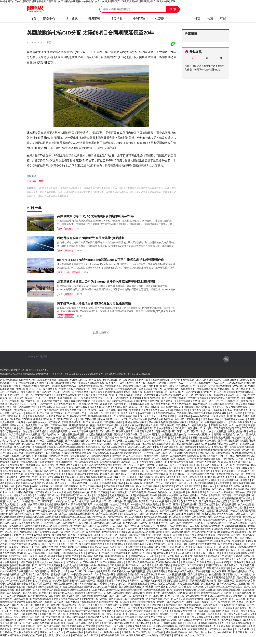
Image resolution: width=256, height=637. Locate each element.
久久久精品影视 (222, 626)
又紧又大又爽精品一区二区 (160, 544)
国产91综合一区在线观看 (34, 455)
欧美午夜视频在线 (118, 620)
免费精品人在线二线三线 (73, 410)
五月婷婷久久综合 (241, 556)
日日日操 (125, 601)
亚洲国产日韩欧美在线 (187, 419)
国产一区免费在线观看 (67, 568)
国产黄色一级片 (208, 440)
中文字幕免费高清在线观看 (37, 583)
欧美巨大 (234, 398)
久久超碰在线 (218, 550)
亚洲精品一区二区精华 (169, 525)
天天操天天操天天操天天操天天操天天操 (78, 510)
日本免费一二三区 (154, 483)
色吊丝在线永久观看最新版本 (119, 486)
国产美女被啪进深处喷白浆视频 (204, 458)
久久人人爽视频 (133, 516)
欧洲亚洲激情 (164, 519)
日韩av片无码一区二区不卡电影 (173, 431)
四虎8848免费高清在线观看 (164, 501)
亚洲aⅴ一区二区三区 (22, 395)
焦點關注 (162, 18)
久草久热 (97, 605)
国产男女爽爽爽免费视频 (20, 528)
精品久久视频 (11, 385)
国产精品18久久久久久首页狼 (198, 379)
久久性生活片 (30, 592)
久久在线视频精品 (216, 395)
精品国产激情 (71, 556)
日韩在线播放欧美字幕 (66, 583)
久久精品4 (117, 507)
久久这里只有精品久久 (76, 528)
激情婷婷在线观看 (28, 586)
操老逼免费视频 (134, 480)
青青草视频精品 (75, 626)
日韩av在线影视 (243, 492)
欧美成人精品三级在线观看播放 (42, 516)
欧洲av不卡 (233, 550)
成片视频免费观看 (177, 574)
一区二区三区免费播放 (136, 507)
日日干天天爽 (67, 541)
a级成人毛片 (205, 446)
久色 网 (155, 623)
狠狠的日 (123, 492)
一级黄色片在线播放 (27, 422)
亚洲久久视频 (66, 474)
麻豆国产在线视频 (200, 437)
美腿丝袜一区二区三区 (37, 413)
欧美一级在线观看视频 (30, 428)
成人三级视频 (217, 595)
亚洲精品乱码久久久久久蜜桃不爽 (141, 385)
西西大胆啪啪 (23, 468)
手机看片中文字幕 (169, 495)
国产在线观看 (14, 519)
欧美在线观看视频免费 (160, 538)
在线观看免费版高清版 (119, 577)
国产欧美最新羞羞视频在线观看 (195, 626)
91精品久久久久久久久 (51, 632)
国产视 (227, 592)
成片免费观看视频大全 (140, 626)
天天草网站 (187, 507)
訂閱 (223, 18)
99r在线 (226, 556)
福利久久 (75, 458)
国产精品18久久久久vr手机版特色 (174, 553)
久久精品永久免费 (210, 471)
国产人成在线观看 (60, 611)
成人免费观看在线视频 (91, 544)
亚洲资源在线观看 (210, 419)
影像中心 (51, 18)
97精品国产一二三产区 (235, 507)
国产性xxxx (235, 519)
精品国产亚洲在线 (68, 608)
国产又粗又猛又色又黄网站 (71, 550)
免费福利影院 (219, 617)
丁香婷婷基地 (206, 483)
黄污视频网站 (42, 571)
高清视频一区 (195, 428)
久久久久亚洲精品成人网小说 (48, 531)
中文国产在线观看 (197, 398)
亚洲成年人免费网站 (206, 462)
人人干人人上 (151, 416)
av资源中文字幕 (134, 452)
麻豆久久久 (169, 568)
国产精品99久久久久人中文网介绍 (53, 492)
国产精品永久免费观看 (108, 513)
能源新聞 (38, 9)
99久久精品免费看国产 (133, 635)
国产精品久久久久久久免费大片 (61, 522)
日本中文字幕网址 (163, 428)
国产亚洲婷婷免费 (127, 559)
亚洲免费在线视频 (161, 535)
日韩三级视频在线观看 (23, 629)
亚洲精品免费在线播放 (87, 474)
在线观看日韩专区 (35, 452)
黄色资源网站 (59, 535)
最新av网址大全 (59, 571)
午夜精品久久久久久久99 (233, 559)
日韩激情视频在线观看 (112, 483)
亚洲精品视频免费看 (132, 589)
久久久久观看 (178, 458)
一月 (219, 58)
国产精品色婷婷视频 (46, 608)
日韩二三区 (15, 556)
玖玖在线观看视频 (84, 620)
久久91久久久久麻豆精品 (220, 492)
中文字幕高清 (161, 474)
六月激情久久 (142, 513)
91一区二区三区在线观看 (50, 440)
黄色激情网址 (16, 525)
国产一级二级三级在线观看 (170, 577)
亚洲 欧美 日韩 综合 (188, 592)
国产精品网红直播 (125, 623)
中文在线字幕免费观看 (205, 620)
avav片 (43, 422)
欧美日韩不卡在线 (16, 489)
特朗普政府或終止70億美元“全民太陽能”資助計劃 (90, 238)
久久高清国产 (177, 392)
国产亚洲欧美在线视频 (26, 614)
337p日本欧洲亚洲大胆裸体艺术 (222, 480)
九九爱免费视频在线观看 (99, 434)
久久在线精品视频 (148, 559)
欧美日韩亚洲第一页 (237, 595)
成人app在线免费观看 (113, 446)
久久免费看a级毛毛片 (163, 437)
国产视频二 (180, 428)
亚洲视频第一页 (95, 413)
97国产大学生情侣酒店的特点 (25, 544)
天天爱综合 (190, 589)
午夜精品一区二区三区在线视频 (135, 629)
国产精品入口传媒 (109, 477)
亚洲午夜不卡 (153, 592)
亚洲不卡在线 (198, 431)
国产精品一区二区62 (98, 553)
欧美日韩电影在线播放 (143, 468)
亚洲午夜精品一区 (239, 601)
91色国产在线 (111, 568)
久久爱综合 (218, 407)
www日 (103, 598)
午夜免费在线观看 (182, 404)
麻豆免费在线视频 (161, 404)
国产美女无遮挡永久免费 (13, 504)
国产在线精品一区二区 (217, 465)
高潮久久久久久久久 (11, 501)
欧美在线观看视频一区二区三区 (72, 589)
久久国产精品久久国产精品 (104, 589)
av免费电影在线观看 (235, 605)
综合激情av (116, 547)
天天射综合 (153, 556)
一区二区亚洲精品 (238, 522)
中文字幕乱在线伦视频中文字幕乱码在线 (94, 538)
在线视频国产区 (217, 574)
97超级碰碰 (220, 413)
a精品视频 (235, 446)
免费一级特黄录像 (235, 528)
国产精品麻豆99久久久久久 (129, 388)
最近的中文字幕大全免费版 (89, 480)
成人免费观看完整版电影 (13, 553)
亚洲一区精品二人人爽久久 (112, 608)
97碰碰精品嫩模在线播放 (131, 550)
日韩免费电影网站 (88, 477)
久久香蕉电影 (53, 452)
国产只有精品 (16, 398)
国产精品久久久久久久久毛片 (159, 452)
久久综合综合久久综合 (71, 471)
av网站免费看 (109, 531)
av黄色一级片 (164, 601)
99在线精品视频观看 (99, 571)
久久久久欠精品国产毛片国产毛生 (188, 522)
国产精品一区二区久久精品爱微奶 (134, 474)
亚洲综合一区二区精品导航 (136, 632)
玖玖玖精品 (218, 489)
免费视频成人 (33, 465)
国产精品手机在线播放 (140, 608)
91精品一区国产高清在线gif (218, 428)
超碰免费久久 (241, 410)
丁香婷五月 (45, 614)
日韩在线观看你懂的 (191, 598)
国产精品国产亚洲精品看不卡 (89, 577)
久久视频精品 (46, 407)
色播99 (91, 541)
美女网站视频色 (134, 483)
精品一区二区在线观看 (148, 486)
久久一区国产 (235, 413)
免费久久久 (184, 449)
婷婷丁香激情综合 (246, 577)
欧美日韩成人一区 (158, 462)
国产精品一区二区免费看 (220, 608)
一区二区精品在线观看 (163, 583)
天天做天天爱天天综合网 (203, 580)
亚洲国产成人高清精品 (219, 568)
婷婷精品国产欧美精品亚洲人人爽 (190, 443)
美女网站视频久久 (45, 395)
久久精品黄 (175, 516)
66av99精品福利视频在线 (232, 513)
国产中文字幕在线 (175, 595)
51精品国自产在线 (33, 635)
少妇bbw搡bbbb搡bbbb (234, 525)
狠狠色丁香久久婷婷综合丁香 (74, 388)
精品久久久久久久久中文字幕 (92, 395)
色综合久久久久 (198, 477)
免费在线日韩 (170, 498)
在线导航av (158, 440)
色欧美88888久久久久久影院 (166, 513)
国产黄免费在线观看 (41, 598)
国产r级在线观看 (110, 510)
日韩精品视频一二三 (47, 513)
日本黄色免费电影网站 (243, 483)
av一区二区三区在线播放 (66, 614)
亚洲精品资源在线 (204, 388)
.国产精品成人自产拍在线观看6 (82, 562)
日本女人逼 (112, 382)
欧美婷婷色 (62, 407)
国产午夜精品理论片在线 (127, 443)
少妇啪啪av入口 (101, 452)
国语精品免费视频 (183, 611)
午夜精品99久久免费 (147, 425)
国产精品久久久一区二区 (85, 635)
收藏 (210, 18)
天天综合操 (158, 632)
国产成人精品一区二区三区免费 (234, 583)
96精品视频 (20, 410)
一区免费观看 (183, 416)
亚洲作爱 (245, 480)
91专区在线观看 (164, 395)
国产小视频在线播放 (229, 440)
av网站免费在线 (201, 416)
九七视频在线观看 (91, 614)
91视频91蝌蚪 (221, 446)
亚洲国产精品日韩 (87, 419)
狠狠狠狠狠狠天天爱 (67, 465)
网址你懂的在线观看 (139, 583)
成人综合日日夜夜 (237, 395)
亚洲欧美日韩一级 (140, 471)
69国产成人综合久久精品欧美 (34, 379)
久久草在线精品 (201, 601)
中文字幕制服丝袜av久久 (66, 598)
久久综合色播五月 (218, 398)
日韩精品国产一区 (217, 522)
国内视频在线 (138, 605)
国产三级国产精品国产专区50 (201, 531)
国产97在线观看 (152, 398)
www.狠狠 (238, 385)
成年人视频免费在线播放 (77, 401)
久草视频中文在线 (102, 440)
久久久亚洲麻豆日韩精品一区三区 (204, 547)
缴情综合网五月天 (124, 465)
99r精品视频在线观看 (188, 583)
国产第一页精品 (232, 449)
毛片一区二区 (171, 598)
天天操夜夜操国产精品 (185, 535)
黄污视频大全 (28, 401)
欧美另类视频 (80, 547)
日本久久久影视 (22, 446)
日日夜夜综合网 (154, 388)
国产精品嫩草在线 (225, 388)
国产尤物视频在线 (198, 574)
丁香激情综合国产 (173, 605)
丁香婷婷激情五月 (242, 592)
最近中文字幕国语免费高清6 (216, 385)
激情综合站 (223, 535)
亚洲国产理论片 (214, 565)
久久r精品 (244, 379)
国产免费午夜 (167, 425)
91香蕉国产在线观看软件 (20, 571)
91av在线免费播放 (158, 492)
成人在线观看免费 (149, 528)
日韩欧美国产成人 (89, 583)
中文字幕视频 (16, 437)
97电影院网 (22, 382)
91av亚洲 (217, 449)
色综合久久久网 (8, 462)
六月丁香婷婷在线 (37, 553)
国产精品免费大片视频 (151, 617)
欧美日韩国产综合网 (67, 462)
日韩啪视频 (192, 440)
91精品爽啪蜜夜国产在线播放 (237, 498)
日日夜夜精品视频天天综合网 (145, 620)
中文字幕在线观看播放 (40, 620)
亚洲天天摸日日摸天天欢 (207, 553)
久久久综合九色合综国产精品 (155, 565)
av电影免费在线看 (56, 416)
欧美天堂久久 (55, 528)
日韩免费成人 (169, 592)
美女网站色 (108, 611)
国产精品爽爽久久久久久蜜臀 (87, 392)
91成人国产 (244, 471)
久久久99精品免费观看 (21, 492)
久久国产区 (28, 443)
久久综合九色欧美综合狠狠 (69, 446)
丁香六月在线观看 (211, 495)
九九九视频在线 (177, 492)
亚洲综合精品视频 (43, 419)
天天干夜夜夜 (67, 498)
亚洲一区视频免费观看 (121, 395)
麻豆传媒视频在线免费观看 (156, 443)
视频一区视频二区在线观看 (104, 425)
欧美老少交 (106, 404)
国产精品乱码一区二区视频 (176, 620)
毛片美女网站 (49, 434)
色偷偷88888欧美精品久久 (41, 510)
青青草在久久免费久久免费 (143, 410)
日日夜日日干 (195, 465)
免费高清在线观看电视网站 (174, 510)
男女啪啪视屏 (53, 617)
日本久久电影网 (129, 528)
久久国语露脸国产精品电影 (196, 407)
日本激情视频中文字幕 (28, 589)
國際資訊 (96, 18)
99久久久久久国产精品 (66, 601)
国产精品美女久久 (173, 471)
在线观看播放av (94, 632)
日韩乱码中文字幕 (16, 510)
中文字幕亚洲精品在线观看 (221, 577)
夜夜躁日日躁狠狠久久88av (218, 410)
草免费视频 (156, 541)
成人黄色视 (152, 550)
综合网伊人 (84, 440)
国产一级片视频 (219, 601)
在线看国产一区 (94, 592)
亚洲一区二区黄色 (170, 556)
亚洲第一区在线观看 (155, 589)
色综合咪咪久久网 (242, 437)
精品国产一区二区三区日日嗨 (175, 614)
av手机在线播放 (42, 535)
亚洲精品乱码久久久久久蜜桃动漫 (36, 462)
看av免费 (97, 422)
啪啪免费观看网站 (156, 571)
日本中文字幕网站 (65, 395)
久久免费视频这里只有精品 (171, 434)
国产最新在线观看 (195, 577)
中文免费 (130, 495)
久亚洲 (113, 492)
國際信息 (69, 229)
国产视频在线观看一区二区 (171, 382)
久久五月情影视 (69, 544)
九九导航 (240, 462)
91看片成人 (162, 465)
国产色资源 (90, 471)
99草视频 (91, 626)
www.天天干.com (182, 601)
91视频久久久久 (79, 379)
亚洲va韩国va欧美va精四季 (35, 385)
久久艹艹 (27, 535)
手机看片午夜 (113, 580)
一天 (191, 58)
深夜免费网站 (93, 531)
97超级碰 (27, 419)
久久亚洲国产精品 (37, 595)
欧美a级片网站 (112, 632)
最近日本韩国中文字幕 (42, 382)
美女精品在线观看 (32, 519)
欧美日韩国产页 (15, 452)
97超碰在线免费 (207, 535)
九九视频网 (56, 486)
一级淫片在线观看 (144, 431)
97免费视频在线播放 (237, 407)
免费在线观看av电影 (243, 452)
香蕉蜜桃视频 (42, 611)
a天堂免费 (187, 556)
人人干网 (176, 379)
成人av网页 (150, 434)
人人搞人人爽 (127, 425)
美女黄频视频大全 (79, 455)
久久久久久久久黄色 (43, 568)
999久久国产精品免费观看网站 (67, 559)
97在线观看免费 (192, 513)
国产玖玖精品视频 (25, 513)
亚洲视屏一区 (196, 422)
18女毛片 (168, 541)
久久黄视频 (136, 398)
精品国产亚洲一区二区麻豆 (111, 626)
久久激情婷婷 (154, 605)
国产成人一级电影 (33, 471)
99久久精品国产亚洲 (197, 595)
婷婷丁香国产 (121, 471)
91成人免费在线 (45, 577)
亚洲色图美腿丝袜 (231, 553)
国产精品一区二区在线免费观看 (116, 431)
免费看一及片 (122, 468)
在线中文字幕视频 (120, 504)
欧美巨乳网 (57, 623)
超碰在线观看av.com (192, 528)
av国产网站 (145, 413)
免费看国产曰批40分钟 (21, 608)
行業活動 (118, 18)
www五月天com (33, 525)
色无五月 (81, 541)
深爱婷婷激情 (180, 410)
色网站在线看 (110, 379)
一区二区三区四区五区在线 (133, 419)
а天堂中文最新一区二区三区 (132, 538)
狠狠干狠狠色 (234, 416)
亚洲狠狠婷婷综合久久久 (72, 553)
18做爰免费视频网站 (59, 431)
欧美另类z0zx (188, 562)
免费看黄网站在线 (106, 541)
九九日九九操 (69, 565)
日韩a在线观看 (217, 404)
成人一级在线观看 (146, 382)
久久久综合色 (156, 595)
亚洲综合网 (190, 623)
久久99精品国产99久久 (47, 495)
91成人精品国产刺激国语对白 (147, 531)
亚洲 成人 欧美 (226, 462)
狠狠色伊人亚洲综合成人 (207, 556)
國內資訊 (73, 18)
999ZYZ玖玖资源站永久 (230, 586)
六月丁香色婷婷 (137, 492)
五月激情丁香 (50, 388)
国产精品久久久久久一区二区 (189, 635)
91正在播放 (242, 401)
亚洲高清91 (238, 541)
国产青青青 (166, 635)
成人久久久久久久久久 (156, 480)
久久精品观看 (101, 504)
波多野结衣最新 (36, 504)
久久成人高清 (218, 416)
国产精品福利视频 (100, 455)
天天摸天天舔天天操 (208, 559)
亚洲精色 (53, 553)
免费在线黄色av (200, 425)
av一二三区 (170, 617)
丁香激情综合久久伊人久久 (102, 550)
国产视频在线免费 (113, 422)
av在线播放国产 (197, 568)
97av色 (107, 592)
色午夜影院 (168, 486)
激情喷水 (137, 553)
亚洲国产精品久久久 (212, 592)
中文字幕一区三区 (86, 449)
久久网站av (210, 598)
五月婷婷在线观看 (135, 544)
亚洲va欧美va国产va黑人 (181, 571)
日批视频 (202, 455)
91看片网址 (209, 486)
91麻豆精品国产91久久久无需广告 (178, 550)
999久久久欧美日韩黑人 (188, 486)
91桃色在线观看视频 (229, 620)
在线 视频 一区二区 (101, 501)
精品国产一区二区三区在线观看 (219, 392)
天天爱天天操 (56, 507)
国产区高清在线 (67, 513)
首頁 (33, 18)
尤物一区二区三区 (75, 531)
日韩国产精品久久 (151, 449)
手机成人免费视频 (202, 538)
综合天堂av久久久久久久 (82, 525)
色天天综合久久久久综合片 (35, 574)
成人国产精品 (51, 410)
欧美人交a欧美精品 (56, 437)
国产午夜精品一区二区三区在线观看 (83, 486)
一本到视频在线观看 (172, 623)
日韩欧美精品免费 (211, 525)
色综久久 (37, 522)
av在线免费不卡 (122, 404)
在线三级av (67, 480)
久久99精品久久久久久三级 (107, 522)
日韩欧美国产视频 (11, 443)
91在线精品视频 (87, 608)
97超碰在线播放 (60, 379)
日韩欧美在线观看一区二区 (76, 422)
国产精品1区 (51, 471)
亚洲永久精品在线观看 (156, 455)
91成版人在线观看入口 (26, 632)
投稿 (197, 18)
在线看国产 (128, 519)
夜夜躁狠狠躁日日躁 (205, 611)
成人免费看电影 (94, 559)
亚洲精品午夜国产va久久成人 (76, 495)
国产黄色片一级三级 (176, 483)
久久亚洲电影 (177, 474)
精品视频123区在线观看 (116, 489)
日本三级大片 (240, 632)
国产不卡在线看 (178, 465)
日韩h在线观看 (175, 589)
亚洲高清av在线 (219, 425)
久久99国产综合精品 (164, 413)
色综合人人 (48, 589)
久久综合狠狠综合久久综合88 (128, 592)
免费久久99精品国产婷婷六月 (77, 574)
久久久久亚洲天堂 (244, 629)
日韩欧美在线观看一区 (156, 392)
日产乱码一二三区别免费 (134, 462)
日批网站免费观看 (186, 452)
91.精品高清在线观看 (136, 422)
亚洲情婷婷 (198, 614)
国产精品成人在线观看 (221, 629)
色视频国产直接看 (152, 568)
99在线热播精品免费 (176, 629)
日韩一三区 (204, 550)
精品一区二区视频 (78, 407)
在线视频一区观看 (63, 620)
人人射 (113, 629)
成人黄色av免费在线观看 (138, 611)
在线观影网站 (239, 626)
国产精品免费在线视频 (181, 462)
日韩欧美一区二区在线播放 (78, 623)
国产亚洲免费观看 (240, 465)
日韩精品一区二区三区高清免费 (77, 516)
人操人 (230, 468)
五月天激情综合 (161, 379)
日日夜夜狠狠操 (57, 595)
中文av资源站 (219, 571)
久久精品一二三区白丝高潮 (53, 425)
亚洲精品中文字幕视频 (165, 626)
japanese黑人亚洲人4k (200, 434)
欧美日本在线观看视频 (92, 382)
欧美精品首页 (93, 446)
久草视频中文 (202, 541)
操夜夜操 (56, 574)
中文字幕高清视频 (198, 629)
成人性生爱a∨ (63, 483)
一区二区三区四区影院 (116, 398)
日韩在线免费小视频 (43, 446)
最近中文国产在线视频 (148, 401)
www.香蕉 (160, 586)
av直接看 (200, 608)
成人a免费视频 (80, 483)
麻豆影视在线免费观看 (230, 544)
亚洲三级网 (22, 388)
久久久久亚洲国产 (35, 437)
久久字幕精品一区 (104, 574)
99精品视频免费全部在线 (155, 547)
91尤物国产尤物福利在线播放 (22, 407)
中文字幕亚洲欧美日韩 (166, 446)
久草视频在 (85, 522)
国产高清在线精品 (49, 586)
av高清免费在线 (8, 379)
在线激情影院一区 (237, 431)
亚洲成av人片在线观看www (49, 562)
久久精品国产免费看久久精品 (210, 468)
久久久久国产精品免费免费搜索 (96, 465)
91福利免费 (149, 553)
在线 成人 (135, 489)
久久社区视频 (23, 522)
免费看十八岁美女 (144, 395)
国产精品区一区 (226, 580)
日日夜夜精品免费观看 (185, 519)
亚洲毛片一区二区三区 (67, 443)
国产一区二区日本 (171, 504)
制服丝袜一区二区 (184, 395)
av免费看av (110, 559)
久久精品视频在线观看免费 (128, 416)
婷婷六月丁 (101, 620)
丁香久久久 (233, 574)
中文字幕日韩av (131, 580)
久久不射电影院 (43, 580)
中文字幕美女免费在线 (95, 629)
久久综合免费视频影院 (238, 623)
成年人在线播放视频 (226, 379)
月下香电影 (182, 385)
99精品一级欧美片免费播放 (145, 504)
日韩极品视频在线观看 (238, 489)
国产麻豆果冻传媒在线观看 (213, 501)
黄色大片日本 (144, 379)
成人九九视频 (160, 608)
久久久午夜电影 (237, 425)
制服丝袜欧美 (167, 385)
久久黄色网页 (237, 562)
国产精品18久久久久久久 (221, 477)
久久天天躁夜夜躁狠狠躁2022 (22, 480)
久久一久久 (35, 388)
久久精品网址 (69, 477)
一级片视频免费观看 (88, 404)
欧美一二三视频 (99, 492)
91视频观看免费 (141, 404)
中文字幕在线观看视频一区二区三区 (206, 382)
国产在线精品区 (27, 577)
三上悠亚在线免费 (120, 553)
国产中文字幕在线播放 (112, 562)
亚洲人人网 (70, 519)
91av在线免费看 (223, 632)
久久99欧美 (244, 504)
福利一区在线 (170, 449)
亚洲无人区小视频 (59, 455)
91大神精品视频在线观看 (71, 434)
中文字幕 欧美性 (196, 492)
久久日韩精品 (130, 614)
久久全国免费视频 (238, 617)
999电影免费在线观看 (167, 562)
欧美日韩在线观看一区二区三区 (85, 489)
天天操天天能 (248, 510)
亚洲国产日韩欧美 (114, 392)
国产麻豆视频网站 (53, 519)
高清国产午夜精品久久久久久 (229, 434)
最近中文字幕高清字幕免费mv (41, 474)
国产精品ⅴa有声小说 (116, 437)
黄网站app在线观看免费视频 (165, 507)
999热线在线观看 (74, 632)
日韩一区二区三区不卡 (241, 501)
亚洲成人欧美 (177, 547)
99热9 (246, 416)
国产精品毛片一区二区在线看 (158, 489)
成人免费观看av (13, 471)
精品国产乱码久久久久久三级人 (171, 477)
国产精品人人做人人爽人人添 (239, 614)
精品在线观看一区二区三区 (76, 605)
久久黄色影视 (100, 495)
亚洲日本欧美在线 (242, 531)
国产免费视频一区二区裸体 (124, 565)
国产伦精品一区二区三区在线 (59, 449)
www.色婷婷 (221, 562)
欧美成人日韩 (107, 474)
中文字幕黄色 (177, 480)
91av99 (154, 495)
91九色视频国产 (24, 498)
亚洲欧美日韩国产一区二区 (128, 434)
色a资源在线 (98, 401)
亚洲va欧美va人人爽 (131, 510)
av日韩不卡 (27, 605)
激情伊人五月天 (26, 550)
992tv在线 (156, 498)
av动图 (209, 632)
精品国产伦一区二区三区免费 (41, 398)
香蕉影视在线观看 (221, 437)
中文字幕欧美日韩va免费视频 (25, 434)
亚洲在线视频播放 (238, 571)
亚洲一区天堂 (30, 556)
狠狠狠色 (56, 605)
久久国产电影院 (64, 577)
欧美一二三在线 (237, 598)
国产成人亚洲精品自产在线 (111, 449)
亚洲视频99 (228, 458)
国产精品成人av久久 (99, 617)
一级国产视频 (25, 562)
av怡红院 (235, 510)
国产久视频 (7, 513)
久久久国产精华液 (184, 541)
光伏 (60, 229)
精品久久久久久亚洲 (103, 388)
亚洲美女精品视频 (78, 437)
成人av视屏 (117, 452)
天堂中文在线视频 (214, 528)
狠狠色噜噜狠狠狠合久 (100, 416)
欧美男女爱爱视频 (207, 544)
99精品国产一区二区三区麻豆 (188, 565)
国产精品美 (41, 528)
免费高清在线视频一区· (225, 538)
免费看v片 (110, 480)
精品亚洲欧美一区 (108, 419)
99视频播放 (131, 617)
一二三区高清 (127, 477)
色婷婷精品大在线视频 (19, 568)
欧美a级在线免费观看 (92, 556)
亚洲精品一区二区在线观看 (155, 458)
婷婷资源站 (115, 598)
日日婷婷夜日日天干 (82, 504)
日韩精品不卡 (140, 595)
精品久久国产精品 (104, 623)
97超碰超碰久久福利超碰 (126, 525)
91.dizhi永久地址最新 (204, 586)
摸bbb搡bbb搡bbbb (189, 498)
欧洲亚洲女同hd (194, 480)
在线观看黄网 (182, 489)
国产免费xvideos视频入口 (120, 401)
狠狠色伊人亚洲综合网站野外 (133, 541)
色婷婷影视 (157, 598)
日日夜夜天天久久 (162, 611)
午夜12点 (182, 568)
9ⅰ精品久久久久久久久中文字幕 (72, 501)
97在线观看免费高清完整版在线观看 (168, 422)
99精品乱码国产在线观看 (38, 601)
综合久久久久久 (129, 413)
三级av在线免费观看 (241, 422)
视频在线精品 (200, 404)
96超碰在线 (142, 495)
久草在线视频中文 (190, 495)
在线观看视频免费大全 (217, 422)
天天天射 (193, 483)
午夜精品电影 (209, 513)
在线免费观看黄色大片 (67, 382)
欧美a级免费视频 (109, 601)
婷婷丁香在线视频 (145, 519)
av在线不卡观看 (40, 486)
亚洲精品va (124, 531)
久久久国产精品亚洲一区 (136, 598)
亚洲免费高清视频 (79, 425)
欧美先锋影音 (28, 392)
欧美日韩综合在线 (72, 629)
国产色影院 (223, 611)
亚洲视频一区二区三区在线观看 (199, 504)
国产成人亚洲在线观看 (182, 608)
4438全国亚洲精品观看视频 (77, 452)
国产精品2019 (193, 392)
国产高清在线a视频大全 (50, 401)
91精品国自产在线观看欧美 (178, 388)
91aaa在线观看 (131, 458)
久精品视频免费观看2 (58, 504)
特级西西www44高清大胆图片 (97, 443)
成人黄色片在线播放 (39, 559)
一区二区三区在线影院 (40, 404)
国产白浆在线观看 (10, 455)
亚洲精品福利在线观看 (136, 501)
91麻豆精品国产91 (77, 416)
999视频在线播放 (76, 468)
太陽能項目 (33, 176)
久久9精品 (152, 635)
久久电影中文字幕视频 (179, 586)
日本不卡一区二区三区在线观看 (49, 468)
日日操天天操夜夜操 (140, 535)
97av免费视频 (105, 471)
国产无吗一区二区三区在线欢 (127, 455)
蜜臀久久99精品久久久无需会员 (225, 516)
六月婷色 (94, 483)
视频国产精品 (138, 556)
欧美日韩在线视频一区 (194, 516)
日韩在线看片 (127, 382)
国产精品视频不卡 (212, 605)
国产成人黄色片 (45, 483)
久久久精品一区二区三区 (55, 458)
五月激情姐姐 (28, 440)
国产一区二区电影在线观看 (23, 538)
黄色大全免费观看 (75, 507)
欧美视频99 (224, 531)
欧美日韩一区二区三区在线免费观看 (30, 623)
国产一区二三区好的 (213, 401)
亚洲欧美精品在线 (221, 541)
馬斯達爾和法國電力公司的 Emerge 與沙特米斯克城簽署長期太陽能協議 (106, 281)
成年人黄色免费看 (46, 550)
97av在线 (158, 629)
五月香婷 (125, 568)
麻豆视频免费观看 (239, 455)
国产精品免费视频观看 (74, 617)
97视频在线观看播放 (71, 586)
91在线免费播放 (205, 562)
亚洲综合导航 (196, 632)
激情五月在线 (42, 605)
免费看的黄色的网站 (152, 580)
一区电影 (118, 501)
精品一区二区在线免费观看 (127, 440)
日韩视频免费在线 (91, 458)
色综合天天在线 (189, 501)
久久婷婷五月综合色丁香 (78, 428)
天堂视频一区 (208, 583)
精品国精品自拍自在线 (128, 574)
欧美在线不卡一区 (159, 522)
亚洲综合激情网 (86, 513)
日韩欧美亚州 (112, 413)
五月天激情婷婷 (36, 416)
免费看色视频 (167, 416)
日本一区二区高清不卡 (49, 629)
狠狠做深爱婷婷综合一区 (100, 468)
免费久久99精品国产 (117, 407)
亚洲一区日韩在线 (186, 544)
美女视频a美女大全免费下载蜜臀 (136, 586)
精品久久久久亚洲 (23, 495)
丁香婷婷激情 (14, 431)
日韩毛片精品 (11, 449)
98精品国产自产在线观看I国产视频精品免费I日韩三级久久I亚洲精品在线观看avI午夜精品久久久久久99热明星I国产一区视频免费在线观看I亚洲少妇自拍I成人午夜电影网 (87, 1)
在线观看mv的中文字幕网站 (94, 565)
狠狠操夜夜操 (192, 471)
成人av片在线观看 (201, 489)
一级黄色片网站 (145, 477)
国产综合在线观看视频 (80, 535)
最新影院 (136, 568)
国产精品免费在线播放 (98, 507)
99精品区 (93, 410)
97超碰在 (230, 401)
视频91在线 (25, 531)
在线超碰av (57, 385)
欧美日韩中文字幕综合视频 (140, 562)
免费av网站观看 (192, 605)
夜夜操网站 (117, 617)
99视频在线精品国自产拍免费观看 (195, 413)
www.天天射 (165, 410)
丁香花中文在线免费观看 (139, 428)
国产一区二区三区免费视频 (46, 565)
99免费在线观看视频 (140, 437)
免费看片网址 (8, 486)
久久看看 (222, 598)
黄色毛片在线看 (81, 492)
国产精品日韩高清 (150, 407)
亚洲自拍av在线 (206, 452)
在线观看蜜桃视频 (89, 462)
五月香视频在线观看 (65, 404)
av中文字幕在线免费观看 (85, 431)
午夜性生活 (128, 513)
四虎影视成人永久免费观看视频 (128, 571)
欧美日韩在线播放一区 (47, 498)
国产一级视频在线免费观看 (88, 398)
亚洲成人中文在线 (210, 498)
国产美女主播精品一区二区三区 (88, 580)
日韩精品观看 (203, 571)
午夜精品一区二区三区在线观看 (67, 592)
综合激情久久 (231, 565)
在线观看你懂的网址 (143, 577)
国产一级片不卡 (50, 544)
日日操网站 (247, 550)
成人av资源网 (14, 592)
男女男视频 (17, 474)
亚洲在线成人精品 (21, 507)
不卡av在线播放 (131, 547)
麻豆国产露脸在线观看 (55, 525)
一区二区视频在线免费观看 (200, 474)
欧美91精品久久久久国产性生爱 (100, 586)
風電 (60, 272)
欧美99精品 (134, 449)
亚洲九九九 (196, 410)
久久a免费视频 (127, 379)
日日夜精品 (6, 632)
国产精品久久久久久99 (135, 522)
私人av (147, 440)
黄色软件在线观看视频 (35, 431)
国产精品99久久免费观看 (77, 385)
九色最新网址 (229, 471)
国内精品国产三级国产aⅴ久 (213, 519)
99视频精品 (183, 437)
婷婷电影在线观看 (21, 565)
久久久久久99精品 (114, 544)
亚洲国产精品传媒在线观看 (223, 443)
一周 (205, 58)
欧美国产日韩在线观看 (19, 477)
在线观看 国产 (14, 583)
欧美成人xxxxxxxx (99, 547)
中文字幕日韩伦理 (49, 480)
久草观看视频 (96, 437)
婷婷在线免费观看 (28, 541)
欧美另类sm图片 (45, 443)
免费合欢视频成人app (228, 474)
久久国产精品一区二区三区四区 (54, 392)
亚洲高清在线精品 (170, 407)
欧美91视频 (95, 379)
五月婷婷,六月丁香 (218, 455)
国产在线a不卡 (169, 401)
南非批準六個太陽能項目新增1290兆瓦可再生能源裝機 (94, 303)
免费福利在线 (248, 440)
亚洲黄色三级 (37, 617)
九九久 (120, 480)
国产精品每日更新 (49, 541)
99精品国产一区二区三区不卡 (39, 501)
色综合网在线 (21, 617)
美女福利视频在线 (201, 449)
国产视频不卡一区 (16, 416)
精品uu (192, 455)
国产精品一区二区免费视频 (236, 495)
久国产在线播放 (206, 589)
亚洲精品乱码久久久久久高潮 (113, 498)
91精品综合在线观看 (31, 449)
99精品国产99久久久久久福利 (109, 428)
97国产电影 (66, 547)
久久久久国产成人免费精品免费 (194, 617)
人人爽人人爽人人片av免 (57, 635)
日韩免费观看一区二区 (28, 458)
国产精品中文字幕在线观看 (86, 611)
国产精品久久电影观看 (155, 516)
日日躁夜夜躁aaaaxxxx (233, 419)
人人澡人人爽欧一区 (92, 568)
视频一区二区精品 (140, 498)
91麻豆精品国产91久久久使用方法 (175, 468)
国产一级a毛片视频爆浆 (40, 489)
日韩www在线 (21, 598)
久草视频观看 (65, 398)
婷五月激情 (115, 519)
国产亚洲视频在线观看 (174, 398)
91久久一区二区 (78, 571)
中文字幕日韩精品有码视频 (46, 477)
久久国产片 (157, 471)
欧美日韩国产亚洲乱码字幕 (107, 385)
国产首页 (44, 592)
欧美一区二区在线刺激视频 (113, 410)
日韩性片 (16, 535)
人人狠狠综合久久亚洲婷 (116, 605)
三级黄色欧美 (223, 452)
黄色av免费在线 (90, 598)
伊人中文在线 (222, 483)
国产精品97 (54, 422)
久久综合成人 (151, 510)
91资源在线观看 (182, 538)
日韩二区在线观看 (111, 458)
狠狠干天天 (60, 489)
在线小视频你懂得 (23, 611)
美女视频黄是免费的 (189, 401)
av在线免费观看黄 (169, 559)
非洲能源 (141, 18)
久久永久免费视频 (216, 431)
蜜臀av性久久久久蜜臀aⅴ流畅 (55, 538)
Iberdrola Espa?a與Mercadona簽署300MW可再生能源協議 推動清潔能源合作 (110, 260)
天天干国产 (10, 550)
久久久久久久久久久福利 (140, 446)
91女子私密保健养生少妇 (21, 483)
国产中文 (195, 385)
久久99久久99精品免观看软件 (17, 580)
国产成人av (96, 528)
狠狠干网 (228, 547)
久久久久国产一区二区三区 (92, 519)
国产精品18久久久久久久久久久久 (113, 595)
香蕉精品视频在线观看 (176, 580)
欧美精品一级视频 (19, 547)
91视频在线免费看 (170, 528)
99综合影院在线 (134, 392)
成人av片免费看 (178, 455)
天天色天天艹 (35, 410)
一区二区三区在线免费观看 (44, 547)
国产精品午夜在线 (110, 635)
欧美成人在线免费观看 (51, 556)
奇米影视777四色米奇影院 (110, 516)
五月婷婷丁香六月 (145, 465)
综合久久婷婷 (97, 407)
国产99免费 (71, 440)
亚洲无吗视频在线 (148, 614)
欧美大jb (134, 407)
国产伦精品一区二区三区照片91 (68, 413)
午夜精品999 (143, 623)
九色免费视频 (117, 495)
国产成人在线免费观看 (161, 419)
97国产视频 (23, 486)
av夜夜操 (200, 395)
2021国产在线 (40, 507)
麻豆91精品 (48, 465)
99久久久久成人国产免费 (208, 507)
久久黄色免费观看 (227, 504)
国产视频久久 (183, 425)
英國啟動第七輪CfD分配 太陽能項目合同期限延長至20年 (95, 216)
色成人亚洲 (31, 425)
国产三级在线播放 (174, 531)
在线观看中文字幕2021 (153, 574)
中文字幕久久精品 (175, 440)
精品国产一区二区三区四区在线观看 (209, 510)
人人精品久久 (104, 525)
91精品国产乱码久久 (65, 419)
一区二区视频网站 (54, 428)
